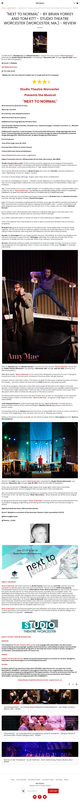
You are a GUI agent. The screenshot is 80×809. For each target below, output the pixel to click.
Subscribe (53, 791)
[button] (2, 3)
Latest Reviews (11, 8)
